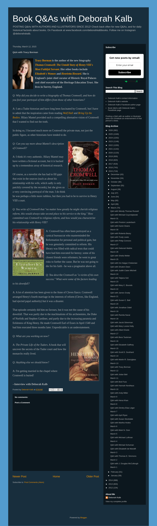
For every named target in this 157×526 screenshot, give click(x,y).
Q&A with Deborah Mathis (121, 248)
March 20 (114, 304)
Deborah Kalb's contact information (123, 98)
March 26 (114, 252)
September (116, 185)
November (115, 178)
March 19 (114, 311)
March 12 (114, 371)
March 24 (114, 274)
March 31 (114, 218)
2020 (111, 153)
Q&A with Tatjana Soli (119, 278)
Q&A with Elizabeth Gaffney (122, 345)
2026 (111, 130)
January (114, 475)
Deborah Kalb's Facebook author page (124, 105)
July (113, 193)
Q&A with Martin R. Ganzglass (123, 359)
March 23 (114, 282)
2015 (111, 171)
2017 (111, 164)
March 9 (113, 397)
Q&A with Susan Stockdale (121, 419)
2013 (111, 484)
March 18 (114, 319)
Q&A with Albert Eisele (119, 330)
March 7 (113, 411)
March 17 (114, 334)
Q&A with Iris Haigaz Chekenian (123, 263)
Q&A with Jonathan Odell (121, 307)
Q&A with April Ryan (118, 415)
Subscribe (124, 72)
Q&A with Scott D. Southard (122, 352)
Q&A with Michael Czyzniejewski (124, 215)
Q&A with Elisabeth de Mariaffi (123, 449)
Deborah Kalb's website (118, 101)
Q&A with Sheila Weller (120, 256)
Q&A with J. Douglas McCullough (124, 463)
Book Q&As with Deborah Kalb (72, 18)
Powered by (125, 81)
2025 (111, 134)
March (114, 208)
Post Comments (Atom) (34, 482)
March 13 (114, 363)
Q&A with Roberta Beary (120, 233)
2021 (111, 149)
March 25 (114, 259)
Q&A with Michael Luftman (121, 437)
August (114, 189)
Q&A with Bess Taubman (120, 337)
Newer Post (19, 476)
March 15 (114, 348)
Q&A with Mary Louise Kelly (122, 326)
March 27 (114, 244)
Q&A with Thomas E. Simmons (123, 456)
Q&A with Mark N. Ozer (120, 430)
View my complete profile (116, 501)
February (115, 472)
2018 (111, 160)
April (113, 204)
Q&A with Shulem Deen (120, 267)
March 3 (113, 452)
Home (56, 476)
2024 (111, 138)
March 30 (114, 230)
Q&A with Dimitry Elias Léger (122, 408)
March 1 (113, 467)
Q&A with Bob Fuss (118, 382)
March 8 (113, 404)
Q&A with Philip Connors (120, 241)
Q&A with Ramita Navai (120, 315)
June (113, 197)
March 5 (113, 434)
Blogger (83, 517)
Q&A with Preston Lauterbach (122, 222)
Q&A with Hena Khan (119, 400)
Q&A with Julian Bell (118, 374)
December (115, 174)
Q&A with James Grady (120, 293)
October (114, 182)
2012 (111, 488)
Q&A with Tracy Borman (120, 367)
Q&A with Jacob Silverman (121, 322)
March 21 (114, 296)
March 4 (113, 441)
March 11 (114, 378)
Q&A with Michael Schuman (122, 445)
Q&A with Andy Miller (119, 393)
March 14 (114, 356)
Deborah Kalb (115, 497)
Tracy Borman (43, 60)
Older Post (92, 476)
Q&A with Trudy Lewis (119, 237)
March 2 (113, 460)
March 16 (114, 341)
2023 (111, 141)
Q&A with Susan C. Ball (120, 300)
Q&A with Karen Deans (120, 226)
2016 (111, 167)
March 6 (113, 426)
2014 (111, 480)
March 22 (114, 289)
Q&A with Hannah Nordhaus (122, 386)
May (113, 200)
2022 (111, 145)
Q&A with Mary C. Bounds (121, 285)
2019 (111, 156)
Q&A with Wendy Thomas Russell (124, 211)
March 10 (114, 389)
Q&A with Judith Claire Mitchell (123, 270)
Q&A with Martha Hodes (120, 423)
